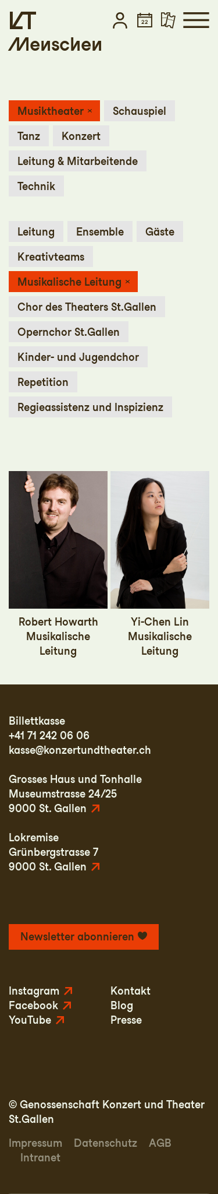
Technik (36, 186)
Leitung (36, 232)
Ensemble (100, 232)
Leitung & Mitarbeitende (77, 161)
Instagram (34, 991)
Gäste (159, 232)
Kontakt (130, 991)
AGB (160, 1143)
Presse (126, 1020)
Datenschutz (105, 1143)
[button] (120, 20)
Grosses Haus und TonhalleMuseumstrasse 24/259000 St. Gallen (75, 793)
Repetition (43, 382)
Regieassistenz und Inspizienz (90, 407)
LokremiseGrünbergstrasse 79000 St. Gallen (53, 852)
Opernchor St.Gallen (68, 332)
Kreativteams (50, 257)
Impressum (35, 1143)
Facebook (33, 1005)
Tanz (28, 136)
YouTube (30, 1020)
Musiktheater (50, 111)
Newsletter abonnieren (77, 936)
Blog (121, 1005)
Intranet (40, 1157)
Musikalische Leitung (69, 282)
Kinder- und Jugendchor (78, 357)
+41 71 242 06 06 (49, 735)
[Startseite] (23, 20)
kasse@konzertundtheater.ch (80, 750)
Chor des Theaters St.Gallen (86, 307)
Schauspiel (139, 111)
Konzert (81, 136)
